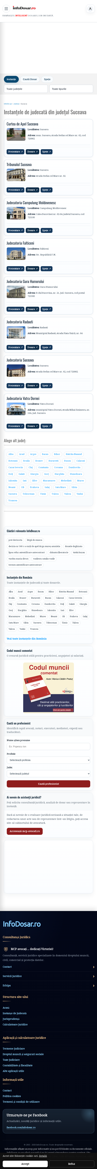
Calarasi (81, 460)
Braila (26, 460)
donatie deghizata (73, 546)
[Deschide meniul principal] (6, 9)
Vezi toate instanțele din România (27, 638)
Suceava (12, 494)
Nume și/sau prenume (18, 740)
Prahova (34, 487)
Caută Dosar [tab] (30, 79)
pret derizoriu (15, 540)
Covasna (58, 467)
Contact (7, 1090)
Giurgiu (34, 474)
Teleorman (28, 494)
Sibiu (74, 487)
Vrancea (12, 500)
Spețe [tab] (47, 79)
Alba (10, 454)
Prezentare (15, 151)
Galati (22, 474)
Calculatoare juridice (15, 1024)
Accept (25, 1164)
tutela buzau (79, 552)
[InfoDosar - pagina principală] (24, 8)
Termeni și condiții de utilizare (21, 1101)
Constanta (43, 467)
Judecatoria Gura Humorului (25, 281)
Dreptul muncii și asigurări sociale (23, 1054)
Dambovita (74, 467)
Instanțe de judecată (15, 1013)
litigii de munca (34, 540)
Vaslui (80, 494)
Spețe (46, 151)
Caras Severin (15, 467)
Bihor (57, 454)
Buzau (67, 460)
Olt (22, 487)
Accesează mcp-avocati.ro (25, 831)
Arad (21, 454)
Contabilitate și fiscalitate (18, 1065)
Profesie (11, 754)
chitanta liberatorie (59, 552)
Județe (16, 104)
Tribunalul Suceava (19, 164)
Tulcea (55, 494)
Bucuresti (53, 460)
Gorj (46, 474)
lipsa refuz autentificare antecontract (27, 552)
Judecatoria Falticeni (20, 243)
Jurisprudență (11, 1019)
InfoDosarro (21, 924)
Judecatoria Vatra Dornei (23, 398)
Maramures (49, 480)
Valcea (67, 494)
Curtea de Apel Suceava (22, 123)
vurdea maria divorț (18, 559)
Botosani (12, 460)
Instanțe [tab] (11, 79)
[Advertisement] (48, 48)
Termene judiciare (14, 1048)
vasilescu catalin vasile (44, 559)
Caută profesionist (48, 784)
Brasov (39, 460)
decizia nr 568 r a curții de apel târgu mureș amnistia (34, 546)
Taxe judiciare (11, 1059)
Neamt (11, 487)
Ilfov (34, 480)
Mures (80, 480)
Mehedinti (66, 480)
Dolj (10, 474)
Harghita (59, 474)
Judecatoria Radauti (20, 321)
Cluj (31, 467)
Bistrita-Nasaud (74, 454)
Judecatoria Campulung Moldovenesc (31, 202)
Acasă (6, 1007)
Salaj (47, 487)
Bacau (45, 454)
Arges (33, 454)
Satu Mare (60, 487)
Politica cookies (12, 1096)
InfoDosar (8, 104)
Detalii (43, 1156)
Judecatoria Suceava (20, 360)
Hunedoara (76, 474)
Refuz (71, 1164)
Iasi (24, 480)
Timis (43, 494)
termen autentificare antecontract (25, 565)
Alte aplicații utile (13, 1071)
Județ (9, 767)
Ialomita (12, 480)
